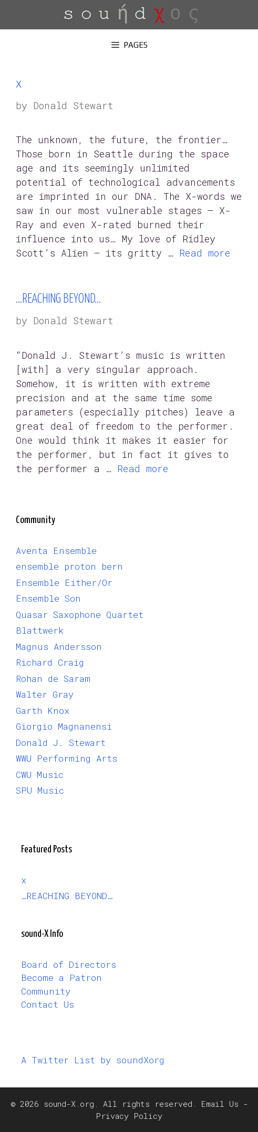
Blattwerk (40, 630)
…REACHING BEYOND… (58, 299)
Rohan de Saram (53, 678)
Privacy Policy (129, 1115)
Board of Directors (68, 964)
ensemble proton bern (69, 566)
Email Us (220, 1103)
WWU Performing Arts (66, 758)
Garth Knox (42, 710)
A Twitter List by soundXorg (92, 1060)
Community (45, 991)
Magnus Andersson (59, 646)
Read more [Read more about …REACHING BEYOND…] (142, 468)
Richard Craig (50, 662)
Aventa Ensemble (56, 550)
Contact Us (47, 1004)
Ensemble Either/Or (64, 582)
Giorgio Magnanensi (64, 726)
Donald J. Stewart (61, 742)
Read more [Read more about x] (204, 253)
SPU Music (40, 790)
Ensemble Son (48, 598)
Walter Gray (45, 694)
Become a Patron (61, 977)
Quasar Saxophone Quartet (79, 614)
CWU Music (40, 774)
